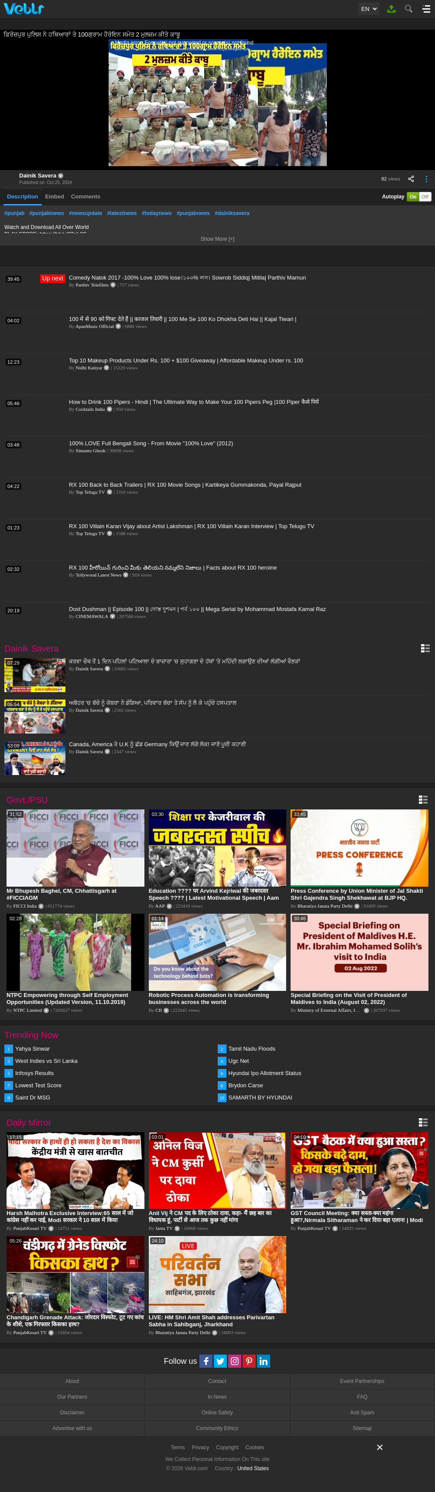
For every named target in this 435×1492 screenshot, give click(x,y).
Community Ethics (217, 1428)
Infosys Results (34, 1073)
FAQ (362, 1397)
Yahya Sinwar (32, 1048)
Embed (54, 196)
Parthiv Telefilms (92, 284)
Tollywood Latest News (98, 574)
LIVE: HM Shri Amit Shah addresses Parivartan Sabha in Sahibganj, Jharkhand (212, 1321)
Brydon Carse (246, 1085)
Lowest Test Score (38, 1085)
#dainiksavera (232, 213)
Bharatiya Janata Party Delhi (325, 905)
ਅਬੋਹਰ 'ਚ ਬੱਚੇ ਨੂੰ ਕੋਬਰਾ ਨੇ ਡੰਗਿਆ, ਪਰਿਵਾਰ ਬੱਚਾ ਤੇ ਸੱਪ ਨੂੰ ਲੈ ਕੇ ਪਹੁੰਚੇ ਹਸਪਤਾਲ (152, 703)
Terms (178, 1447)
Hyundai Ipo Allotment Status (265, 1073)
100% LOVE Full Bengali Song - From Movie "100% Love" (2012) (151, 443)
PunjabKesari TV (30, 1228)
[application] (218, 104)
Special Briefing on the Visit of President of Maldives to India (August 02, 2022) (349, 998)
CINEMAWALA (92, 616)
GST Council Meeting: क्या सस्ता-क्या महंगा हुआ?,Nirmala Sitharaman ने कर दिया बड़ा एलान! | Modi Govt (357, 1220)
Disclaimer (72, 1413)
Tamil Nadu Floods (252, 1048)
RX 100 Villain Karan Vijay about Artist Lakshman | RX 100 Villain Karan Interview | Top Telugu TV (191, 526)
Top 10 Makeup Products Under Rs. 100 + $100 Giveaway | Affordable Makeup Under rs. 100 (186, 360)
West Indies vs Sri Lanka (46, 1061)
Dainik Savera (37, 175)
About (72, 1381)
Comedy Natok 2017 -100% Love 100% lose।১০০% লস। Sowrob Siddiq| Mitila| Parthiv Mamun (187, 277)
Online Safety (217, 1413)
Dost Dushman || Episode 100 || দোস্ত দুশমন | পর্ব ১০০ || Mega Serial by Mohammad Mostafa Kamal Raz (197, 609)
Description (22, 196)
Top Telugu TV (90, 492)
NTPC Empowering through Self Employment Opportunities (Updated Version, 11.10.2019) (67, 998)
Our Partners (72, 1397)
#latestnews (122, 213)
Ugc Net (239, 1061)
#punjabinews (46, 213)
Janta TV (164, 1228)
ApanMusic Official (94, 326)
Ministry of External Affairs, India (330, 1010)
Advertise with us (72, 1428)
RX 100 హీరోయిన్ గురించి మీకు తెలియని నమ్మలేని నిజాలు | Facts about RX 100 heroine (173, 567)
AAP (160, 905)
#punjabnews (193, 213)
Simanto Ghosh (91, 450)
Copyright (227, 1447)
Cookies (255, 1447)
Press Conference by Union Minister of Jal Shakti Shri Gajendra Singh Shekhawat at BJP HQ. (357, 894)
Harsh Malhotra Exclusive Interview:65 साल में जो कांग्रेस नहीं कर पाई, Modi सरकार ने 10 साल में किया (70, 1216)
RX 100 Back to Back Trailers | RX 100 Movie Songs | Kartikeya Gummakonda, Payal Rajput (185, 484)
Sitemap (362, 1428)
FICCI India (25, 905)
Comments (85, 196)
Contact (217, 1381)
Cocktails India (90, 409)
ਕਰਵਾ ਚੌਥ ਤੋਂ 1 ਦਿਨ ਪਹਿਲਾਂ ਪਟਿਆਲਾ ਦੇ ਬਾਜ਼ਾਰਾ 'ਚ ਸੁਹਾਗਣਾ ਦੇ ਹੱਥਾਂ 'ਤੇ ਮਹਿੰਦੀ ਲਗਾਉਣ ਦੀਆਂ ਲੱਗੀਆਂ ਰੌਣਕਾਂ (184, 661)
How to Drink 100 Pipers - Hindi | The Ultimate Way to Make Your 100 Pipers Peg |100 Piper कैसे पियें (194, 402)
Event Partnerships (362, 1381)
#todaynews (157, 213)
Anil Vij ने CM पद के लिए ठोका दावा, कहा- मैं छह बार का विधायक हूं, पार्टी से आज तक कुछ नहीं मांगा (210, 1216)
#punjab (14, 213)
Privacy (200, 1447)
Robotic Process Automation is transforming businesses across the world (209, 998)
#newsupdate (85, 213)
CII (158, 1010)
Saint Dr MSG (32, 1097)
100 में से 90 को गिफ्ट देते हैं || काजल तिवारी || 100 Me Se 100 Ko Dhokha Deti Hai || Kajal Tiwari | (182, 319)
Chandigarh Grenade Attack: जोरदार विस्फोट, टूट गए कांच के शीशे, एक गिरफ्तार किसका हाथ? (75, 1321)
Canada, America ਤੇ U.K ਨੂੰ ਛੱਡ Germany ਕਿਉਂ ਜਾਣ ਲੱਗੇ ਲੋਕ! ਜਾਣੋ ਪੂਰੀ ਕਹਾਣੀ (157, 744)
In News (217, 1397)
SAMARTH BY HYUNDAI (260, 1097)
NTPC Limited (28, 1010)
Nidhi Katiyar (89, 367)
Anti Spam (362, 1413)
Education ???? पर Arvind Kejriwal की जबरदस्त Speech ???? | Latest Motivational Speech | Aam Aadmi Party (214, 898)
